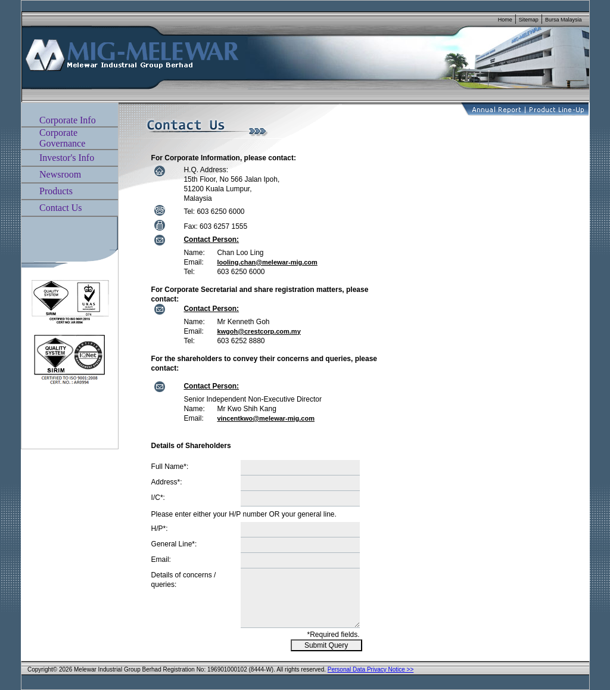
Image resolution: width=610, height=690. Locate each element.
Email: (161, 559)
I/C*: (158, 497)
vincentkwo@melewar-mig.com (266, 418)
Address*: (166, 482)
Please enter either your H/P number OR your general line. (244, 514)
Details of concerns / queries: (183, 580)
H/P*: (159, 528)
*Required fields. (333, 634)
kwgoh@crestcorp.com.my (258, 331)
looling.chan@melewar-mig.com (267, 262)
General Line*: (174, 544)
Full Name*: (170, 466)
